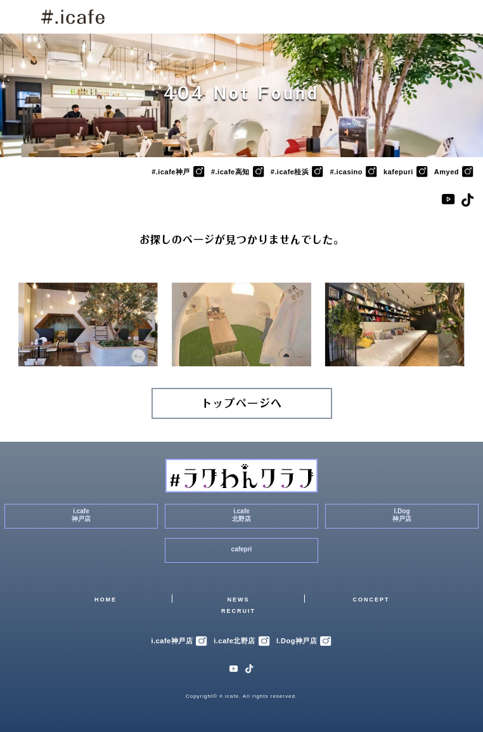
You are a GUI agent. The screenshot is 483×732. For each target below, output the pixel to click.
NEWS (239, 599)
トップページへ (242, 403)
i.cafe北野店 (242, 641)
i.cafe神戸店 (179, 641)
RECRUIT (238, 611)
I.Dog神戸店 (304, 641)
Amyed (453, 172)
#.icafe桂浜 (297, 172)
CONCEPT (370, 599)
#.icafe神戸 (178, 172)
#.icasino (353, 172)
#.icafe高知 (237, 172)
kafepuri (405, 172)
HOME (105, 599)
